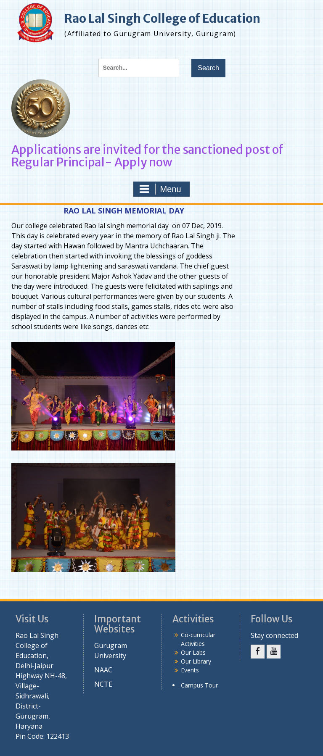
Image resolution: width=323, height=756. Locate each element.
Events (190, 670)
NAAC (103, 669)
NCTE (103, 684)
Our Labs (193, 652)
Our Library (196, 661)
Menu (160, 189)
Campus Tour (199, 685)
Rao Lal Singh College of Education (162, 18)
